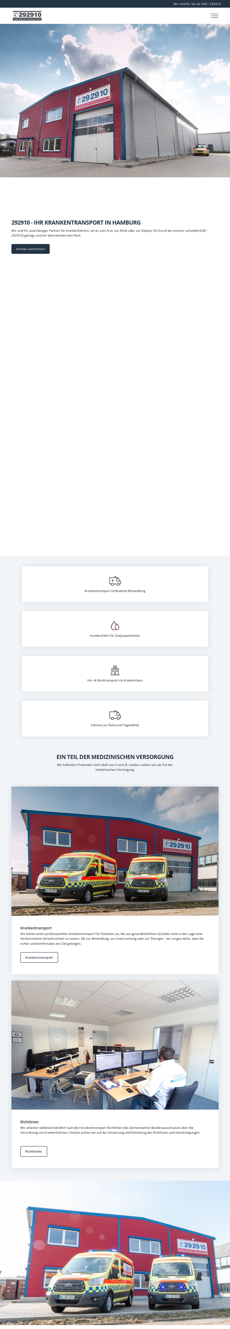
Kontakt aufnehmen (30, 249)
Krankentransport (39, 957)
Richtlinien (33, 1151)
